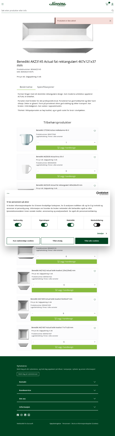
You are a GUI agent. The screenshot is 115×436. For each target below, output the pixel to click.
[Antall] (66, 142)
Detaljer (100, 233)
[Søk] (56, 10)
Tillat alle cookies (91, 241)
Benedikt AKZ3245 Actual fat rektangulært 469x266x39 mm (59, 185)
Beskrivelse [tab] (26, 86)
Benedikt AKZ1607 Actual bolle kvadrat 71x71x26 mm (52, 327)
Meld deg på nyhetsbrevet (28, 374)
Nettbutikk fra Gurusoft (25, 423)
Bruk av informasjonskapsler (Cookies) (85, 423)
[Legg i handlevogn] (66, 148)
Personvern (66, 423)
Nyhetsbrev (22, 366)
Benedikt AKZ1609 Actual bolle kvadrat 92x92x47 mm (51, 299)
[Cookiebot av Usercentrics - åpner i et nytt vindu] (98, 193)
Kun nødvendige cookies (23, 241)
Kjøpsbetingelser (55, 423)
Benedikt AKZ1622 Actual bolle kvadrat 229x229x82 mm (53, 270)
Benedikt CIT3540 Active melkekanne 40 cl (52, 130)
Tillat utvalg (57, 241)
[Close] (110, 21)
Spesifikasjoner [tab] (45, 86)
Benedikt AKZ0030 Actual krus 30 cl (50, 156)
